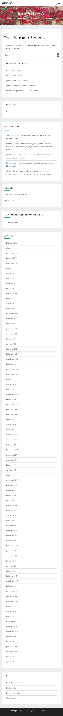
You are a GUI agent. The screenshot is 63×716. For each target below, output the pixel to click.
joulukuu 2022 (11, 258)
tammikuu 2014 (12, 641)
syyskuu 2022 (11, 273)
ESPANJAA (7, 2)
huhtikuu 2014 (11, 626)
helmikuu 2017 (11, 495)
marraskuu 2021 (12, 293)
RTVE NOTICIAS (13, 126)
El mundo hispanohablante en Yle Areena (22, 91)
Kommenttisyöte (13, 693)
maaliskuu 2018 (12, 440)
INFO (8, 112)
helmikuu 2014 (11, 636)
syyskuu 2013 (11, 662)
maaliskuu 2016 (12, 535)
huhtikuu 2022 (11, 283)
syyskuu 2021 (11, 303)
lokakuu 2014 (11, 606)
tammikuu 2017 (12, 500)
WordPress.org (12, 698)
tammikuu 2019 (12, 404)
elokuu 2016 (10, 520)
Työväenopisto (12, 222)
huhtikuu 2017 (11, 485)
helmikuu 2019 (11, 399)
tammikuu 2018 (12, 450)
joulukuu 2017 (11, 455)
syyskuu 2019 (11, 384)
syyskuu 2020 (11, 344)
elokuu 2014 (10, 616)
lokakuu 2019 (11, 379)
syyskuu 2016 (11, 515)
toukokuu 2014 (12, 621)
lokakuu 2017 (11, 465)
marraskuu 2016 (12, 505)
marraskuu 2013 (12, 652)
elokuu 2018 (10, 429)
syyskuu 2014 (11, 611)
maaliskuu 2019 (12, 394)
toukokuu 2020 (12, 349)
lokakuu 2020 (11, 339)
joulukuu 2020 (11, 329)
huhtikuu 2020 (11, 354)
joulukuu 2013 (11, 646)
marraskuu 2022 (12, 263)
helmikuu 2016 (11, 541)
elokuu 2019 (10, 389)
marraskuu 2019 (12, 374)
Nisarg (51, 711)
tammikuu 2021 (12, 323)
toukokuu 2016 (12, 525)
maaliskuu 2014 (12, 631)
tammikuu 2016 (12, 546)
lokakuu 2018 (11, 419)
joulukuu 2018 (11, 409)
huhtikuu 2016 (11, 530)
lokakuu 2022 (11, 268)
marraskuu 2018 (12, 414)
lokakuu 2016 (11, 510)
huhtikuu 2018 (11, 435)
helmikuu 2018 (11, 445)
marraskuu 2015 (12, 556)
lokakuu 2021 (11, 298)
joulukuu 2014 (11, 596)
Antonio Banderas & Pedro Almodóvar (20, 86)
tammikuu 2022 (12, 288)
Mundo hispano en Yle (14, 70)
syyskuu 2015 (11, 566)
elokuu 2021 (10, 308)
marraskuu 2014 (12, 601)
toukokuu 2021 (12, 313)
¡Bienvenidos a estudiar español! (18, 80)
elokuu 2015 (10, 571)
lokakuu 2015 (11, 561)
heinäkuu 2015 (11, 576)
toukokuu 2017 (12, 480)
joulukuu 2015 (11, 551)
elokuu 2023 (10, 248)
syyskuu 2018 (11, 424)
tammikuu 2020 (12, 369)
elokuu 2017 (10, 475)
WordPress (37, 711)
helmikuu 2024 (11, 243)
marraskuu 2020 (12, 334)
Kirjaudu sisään (12, 683)
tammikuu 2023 (12, 253)
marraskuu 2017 (12, 460)
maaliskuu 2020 (12, 359)
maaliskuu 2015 (12, 581)
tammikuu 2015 (12, 591)
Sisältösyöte (11, 688)
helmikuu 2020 (11, 364)
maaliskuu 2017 (12, 490)
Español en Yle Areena (14, 75)
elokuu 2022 (10, 278)
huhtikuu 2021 (11, 318)
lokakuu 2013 (11, 657)
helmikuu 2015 (11, 586)
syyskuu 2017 (11, 470)
